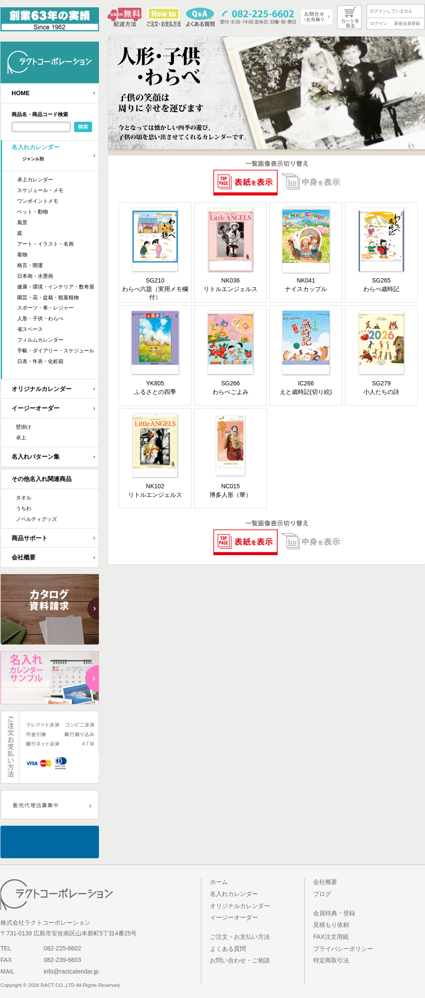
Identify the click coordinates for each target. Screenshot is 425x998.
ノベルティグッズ (36, 519)
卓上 (21, 438)
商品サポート (30, 538)
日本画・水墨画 (35, 276)
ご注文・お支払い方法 (240, 936)
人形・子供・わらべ (40, 319)
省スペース (30, 329)
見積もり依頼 (331, 924)
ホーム (219, 881)
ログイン (378, 23)
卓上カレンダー (35, 180)
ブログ (322, 893)
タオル (23, 498)
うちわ (23, 508)
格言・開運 (30, 265)
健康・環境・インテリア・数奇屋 (55, 287)
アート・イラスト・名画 (45, 244)
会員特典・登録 (334, 913)
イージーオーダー (36, 408)
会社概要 (24, 557)
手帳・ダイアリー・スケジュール (55, 351)
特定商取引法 (331, 960)
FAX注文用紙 (331, 936)
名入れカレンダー (55, 155)
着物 (22, 255)
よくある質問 (228, 948)
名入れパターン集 (36, 456)
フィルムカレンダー (40, 340)
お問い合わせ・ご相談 (240, 960)
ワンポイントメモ (37, 201)
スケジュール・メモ (40, 190)
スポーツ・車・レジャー (45, 308)
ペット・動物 (32, 212)
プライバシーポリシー (343, 948)
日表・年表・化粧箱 (40, 361)
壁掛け (23, 427)
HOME (21, 93)
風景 (22, 222)
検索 (83, 127)
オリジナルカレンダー (42, 388)
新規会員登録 (407, 23)
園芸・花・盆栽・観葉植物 (48, 298)
